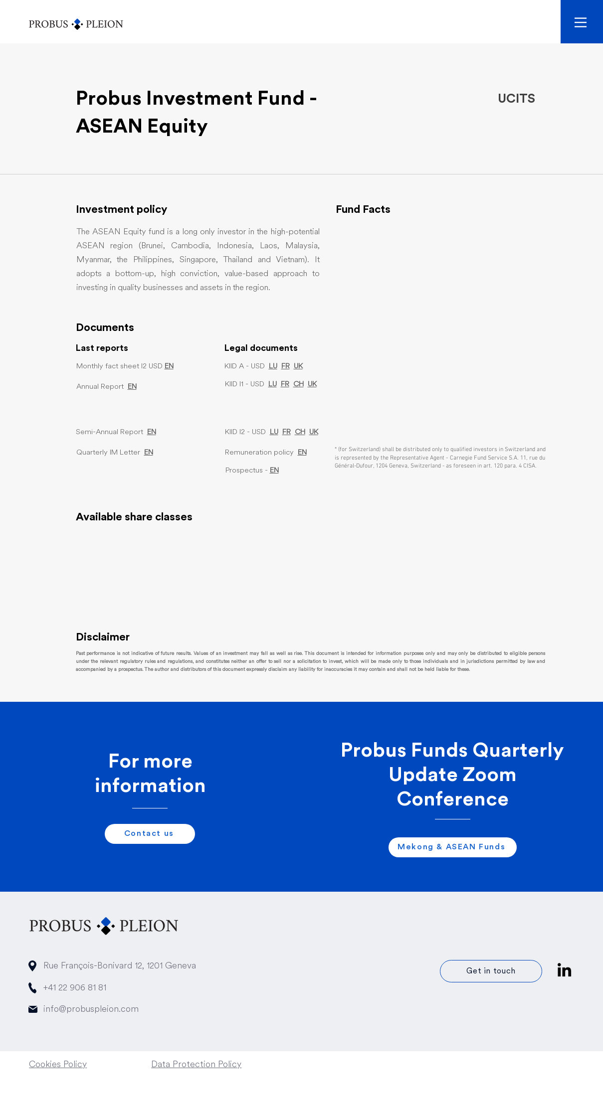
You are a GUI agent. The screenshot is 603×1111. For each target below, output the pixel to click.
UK (298, 366)
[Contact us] (150, 834)
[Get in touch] (491, 971)
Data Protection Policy (196, 1065)
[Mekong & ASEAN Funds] (453, 847)
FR (285, 366)
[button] (581, 22)
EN (148, 453)
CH (298, 384)
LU (273, 366)
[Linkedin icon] (564, 969)
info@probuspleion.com (91, 1009)
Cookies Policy (58, 1065)
